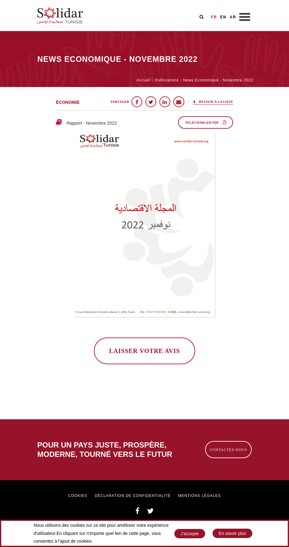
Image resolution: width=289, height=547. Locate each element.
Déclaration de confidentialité (133, 496)
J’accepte (190, 535)
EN (223, 17)
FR (214, 17)
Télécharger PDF (205, 122)
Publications (167, 80)
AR (233, 17)
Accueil (144, 80)
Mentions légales (199, 496)
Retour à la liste (213, 101)
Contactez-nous (228, 450)
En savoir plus (232, 534)
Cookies (77, 496)
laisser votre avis (144, 350)
